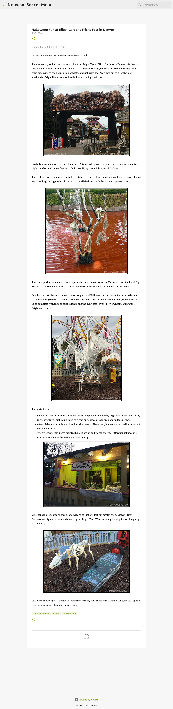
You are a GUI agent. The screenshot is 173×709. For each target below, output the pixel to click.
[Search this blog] (156, 4)
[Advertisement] (86, 671)
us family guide (70, 613)
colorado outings (41, 613)
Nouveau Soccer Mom (29, 4)
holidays (56, 613)
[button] (33, 38)
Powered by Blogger (86, 699)
